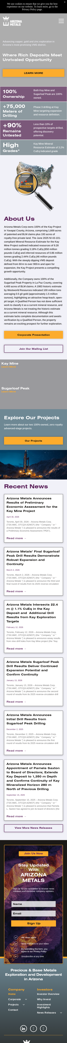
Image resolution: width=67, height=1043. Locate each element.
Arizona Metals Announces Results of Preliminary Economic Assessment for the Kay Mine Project (32, 504)
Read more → (16, 538)
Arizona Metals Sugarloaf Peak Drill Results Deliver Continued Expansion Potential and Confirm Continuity (33, 668)
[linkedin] (23, 1029)
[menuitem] (21, 994)
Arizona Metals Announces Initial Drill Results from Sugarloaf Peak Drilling (29, 719)
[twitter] (33, 1029)
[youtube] (43, 1029)
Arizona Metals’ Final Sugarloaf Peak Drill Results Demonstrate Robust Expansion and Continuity (33, 558)
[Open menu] (61, 8)
